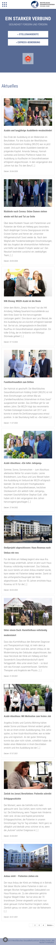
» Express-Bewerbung (28, 42)
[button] (5, 939)
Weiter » (50, 925)
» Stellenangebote (28, 34)
